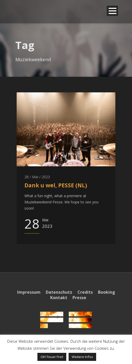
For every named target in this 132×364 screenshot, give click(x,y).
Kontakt (58, 297)
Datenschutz (59, 292)
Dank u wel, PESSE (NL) (55, 185)
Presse (79, 297)
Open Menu (112, 11)
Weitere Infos (82, 356)
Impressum (29, 292)
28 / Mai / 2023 (37, 176)
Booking (106, 292)
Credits (85, 292)
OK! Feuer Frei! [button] (52, 356)
